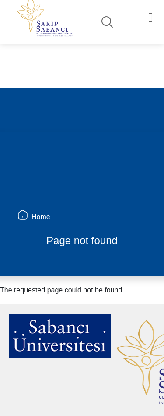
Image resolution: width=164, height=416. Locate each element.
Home (40, 216)
